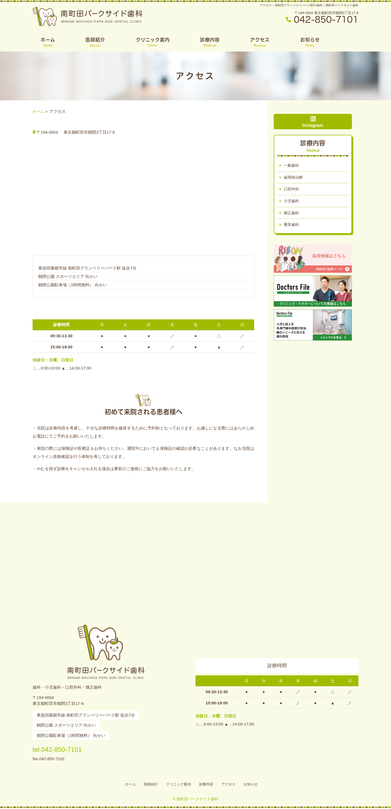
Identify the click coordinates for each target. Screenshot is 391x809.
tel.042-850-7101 (67, 748)
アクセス (260, 42)
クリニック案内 (153, 42)
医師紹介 (95, 42)
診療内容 (210, 42)
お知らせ (310, 42)
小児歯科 (292, 202)
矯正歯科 (292, 214)
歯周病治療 (294, 177)
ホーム (48, 42)
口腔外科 (292, 190)
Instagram (313, 122)
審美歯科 (292, 226)
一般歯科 (292, 165)
